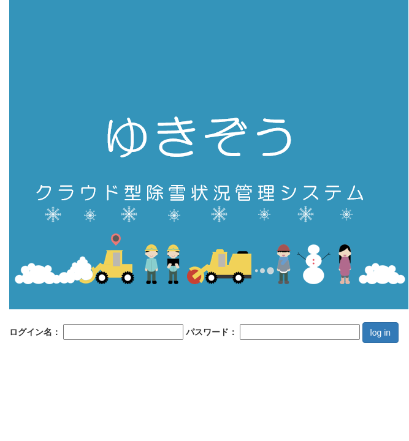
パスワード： (273, 332)
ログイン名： (96, 332)
